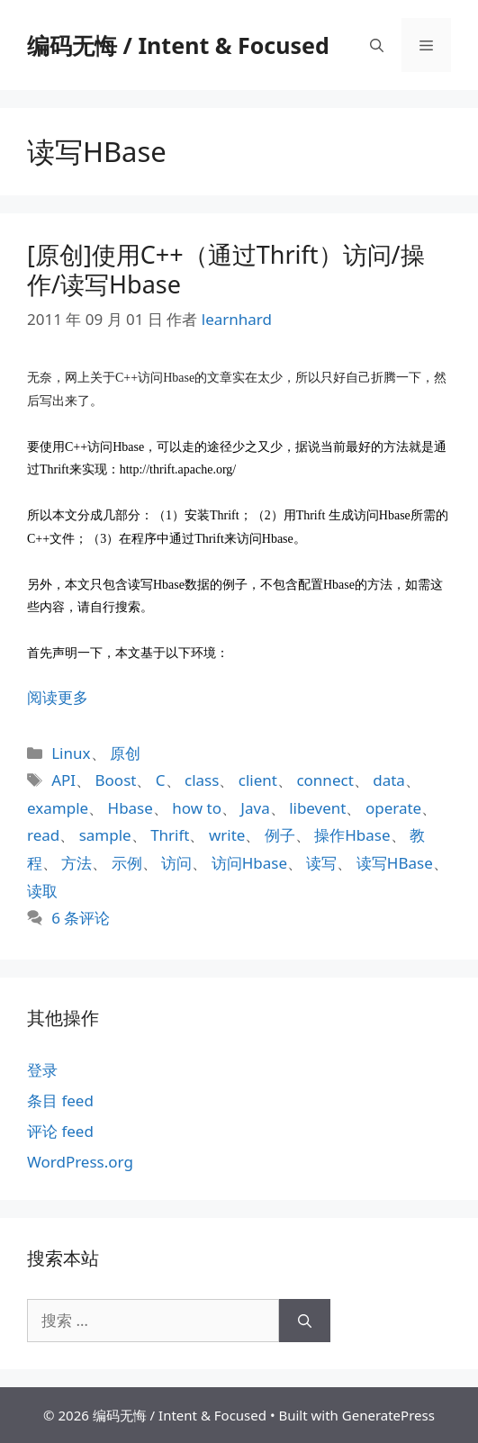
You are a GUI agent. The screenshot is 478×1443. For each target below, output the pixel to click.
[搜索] (304, 1320)
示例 (127, 862)
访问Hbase (249, 862)
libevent (317, 808)
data (389, 780)
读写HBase (394, 862)
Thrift (169, 835)
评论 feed (60, 1131)
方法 (76, 862)
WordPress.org (80, 1161)
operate (393, 808)
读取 (42, 890)
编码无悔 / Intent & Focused (178, 45)
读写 (321, 862)
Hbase (130, 808)
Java (254, 808)
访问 (176, 862)
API (63, 780)
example (57, 808)
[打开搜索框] (376, 45)
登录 (42, 1070)
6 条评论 (80, 917)
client (258, 780)
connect (324, 780)
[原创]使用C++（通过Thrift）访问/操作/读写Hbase (226, 269)
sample (105, 835)
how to (196, 808)
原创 (125, 753)
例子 (280, 835)
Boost (116, 780)
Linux (70, 753)
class (202, 780)
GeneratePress (388, 1415)
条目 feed (60, 1100)
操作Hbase (352, 835)
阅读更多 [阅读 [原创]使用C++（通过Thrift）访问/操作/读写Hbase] (57, 697)
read (43, 835)
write (227, 835)
